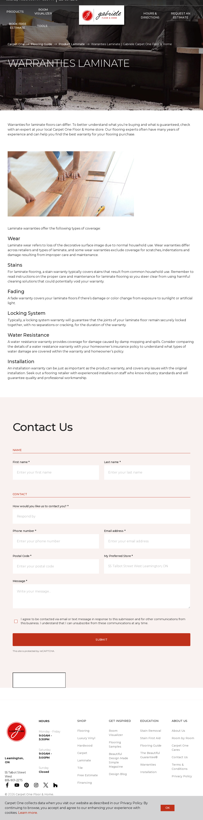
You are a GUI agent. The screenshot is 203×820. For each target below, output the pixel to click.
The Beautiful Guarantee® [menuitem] (150, 755)
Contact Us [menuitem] (180, 757)
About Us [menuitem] (178, 731)
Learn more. (28, 813)
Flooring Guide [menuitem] (150, 745)
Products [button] (15, 19)
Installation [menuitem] (148, 772)
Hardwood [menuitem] (84, 745)
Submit (101, 639)
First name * (21, 462)
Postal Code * (22, 556)
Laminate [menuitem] (84, 760)
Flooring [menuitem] (83, 731)
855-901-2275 (68, 7)
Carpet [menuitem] (82, 753)
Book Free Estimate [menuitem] (17, 33)
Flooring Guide (41, 44)
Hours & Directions (150, 23)
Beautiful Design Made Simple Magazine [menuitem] (118, 760)
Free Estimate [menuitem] (87, 775)
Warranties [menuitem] (148, 764)
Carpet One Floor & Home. (35, 794)
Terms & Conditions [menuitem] (180, 767)
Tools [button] (42, 33)
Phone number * (24, 530)
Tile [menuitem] (80, 768)
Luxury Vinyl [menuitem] (86, 738)
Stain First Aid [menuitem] (150, 738)
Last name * (112, 462)
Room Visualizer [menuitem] (43, 19)
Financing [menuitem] (84, 782)
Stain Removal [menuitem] (150, 731)
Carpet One (16, 44)
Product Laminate (72, 44)
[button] (138, 33)
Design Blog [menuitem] (118, 774)
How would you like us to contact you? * (40, 506)
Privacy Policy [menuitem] (182, 776)
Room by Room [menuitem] (183, 738)
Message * (20, 581)
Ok (167, 808)
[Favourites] (143, 33)
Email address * (114, 530)
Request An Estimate (180, 23)
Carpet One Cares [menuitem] (180, 748)
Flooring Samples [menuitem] (115, 744)
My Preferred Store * (118, 556)
